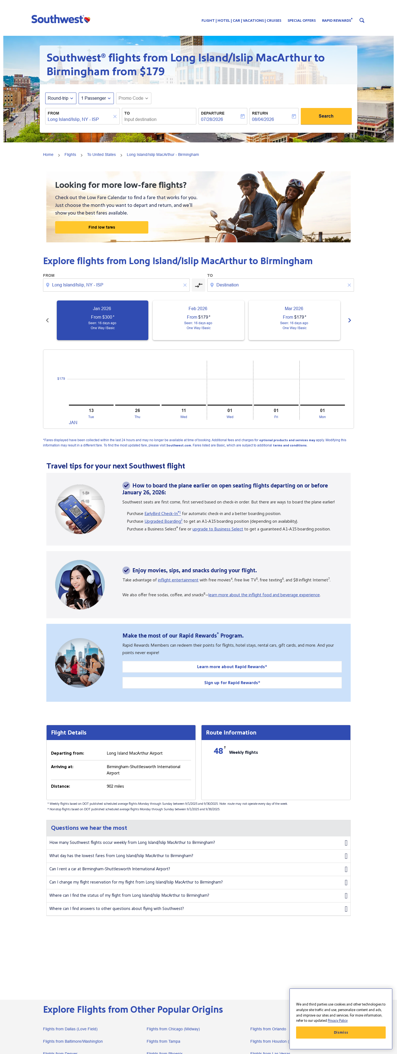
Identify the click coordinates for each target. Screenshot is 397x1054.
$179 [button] (152, 71)
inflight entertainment (178, 580)
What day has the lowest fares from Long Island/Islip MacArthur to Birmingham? (198, 856)
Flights (70, 154)
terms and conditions (290, 445)
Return (260, 113)
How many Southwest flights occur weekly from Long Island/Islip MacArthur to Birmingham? (198, 843)
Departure (212, 113)
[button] (62, 19)
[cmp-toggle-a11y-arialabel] (198, 285)
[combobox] (80, 119)
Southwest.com (178, 445)
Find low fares (101, 227)
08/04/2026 (263, 119)
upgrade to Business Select (217, 529)
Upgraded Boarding (163, 521)
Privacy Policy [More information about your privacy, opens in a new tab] (338, 1020)
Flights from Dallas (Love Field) (70, 1029)
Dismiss (341, 1032)
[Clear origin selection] (185, 285)
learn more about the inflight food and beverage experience (264, 595)
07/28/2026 (212, 119)
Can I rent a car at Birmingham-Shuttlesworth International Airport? (198, 869)
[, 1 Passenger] (93, 98)
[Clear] (115, 116)
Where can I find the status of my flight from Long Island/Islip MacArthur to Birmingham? (198, 896)
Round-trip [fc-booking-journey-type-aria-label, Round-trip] (58, 98)
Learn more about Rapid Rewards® (232, 667)
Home (48, 154)
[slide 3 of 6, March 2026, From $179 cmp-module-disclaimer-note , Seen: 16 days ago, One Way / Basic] (294, 320)
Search (326, 116)
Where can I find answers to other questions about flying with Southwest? (198, 909)
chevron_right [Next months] (349, 320)
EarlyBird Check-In (162, 513)
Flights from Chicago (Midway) (173, 1029)
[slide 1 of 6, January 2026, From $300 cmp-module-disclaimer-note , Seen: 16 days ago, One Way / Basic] (102, 320)
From (53, 113)
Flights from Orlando (268, 1029)
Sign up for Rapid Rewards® (232, 682)
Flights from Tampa (163, 1041)
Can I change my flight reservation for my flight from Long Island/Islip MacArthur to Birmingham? (198, 882)
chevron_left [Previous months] (47, 320)
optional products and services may (287, 440)
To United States (101, 154)
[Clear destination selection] (350, 285)
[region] (341, 1019)
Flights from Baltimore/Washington (73, 1041)
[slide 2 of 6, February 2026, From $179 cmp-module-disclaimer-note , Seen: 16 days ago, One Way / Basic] (198, 320)
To (127, 113)
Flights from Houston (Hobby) (276, 1041)
